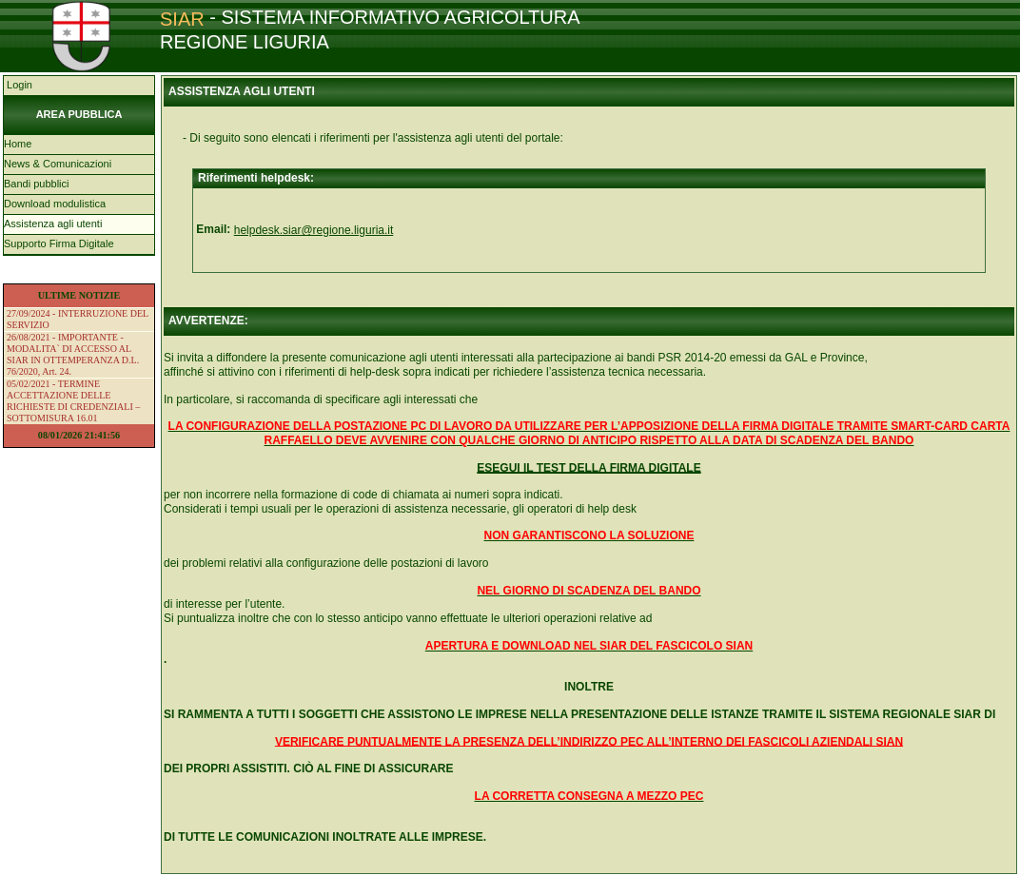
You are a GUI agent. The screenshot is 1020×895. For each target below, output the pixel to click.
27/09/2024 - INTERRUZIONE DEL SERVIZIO (77, 319)
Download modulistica (55, 203)
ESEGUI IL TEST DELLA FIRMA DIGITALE (588, 468)
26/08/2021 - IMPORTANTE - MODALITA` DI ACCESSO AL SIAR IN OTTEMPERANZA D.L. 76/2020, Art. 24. (73, 354)
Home (17, 143)
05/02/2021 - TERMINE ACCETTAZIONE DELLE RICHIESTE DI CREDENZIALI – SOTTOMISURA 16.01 (73, 401)
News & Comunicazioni (57, 163)
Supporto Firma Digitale (59, 243)
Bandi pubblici (36, 183)
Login (18, 84)
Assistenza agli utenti (53, 223)
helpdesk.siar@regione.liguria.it (314, 230)
